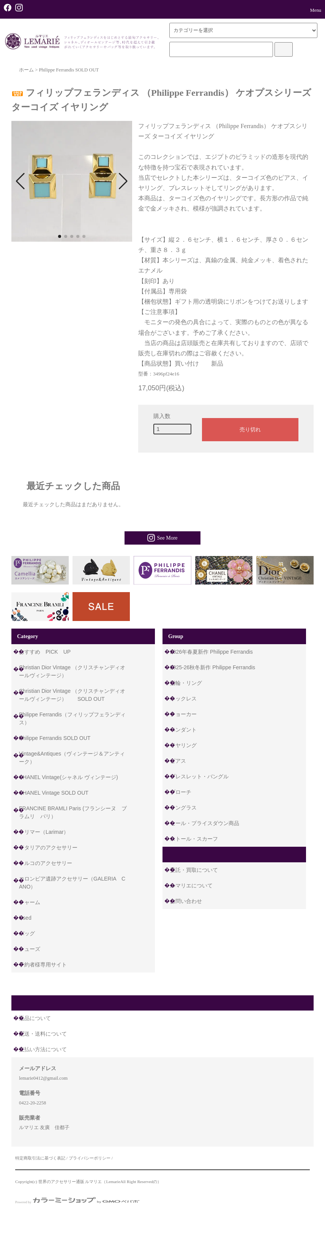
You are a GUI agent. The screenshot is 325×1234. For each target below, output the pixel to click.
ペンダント (183, 730)
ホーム (26, 70)
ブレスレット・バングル (199, 776)
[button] (20, 181)
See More (162, 538)
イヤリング (183, 745)
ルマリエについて (191, 885)
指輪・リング (186, 683)
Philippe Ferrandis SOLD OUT (69, 70)
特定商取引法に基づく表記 (40, 1158)
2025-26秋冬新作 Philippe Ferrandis (212, 667)
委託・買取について (194, 870)
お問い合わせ (186, 901)
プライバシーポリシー (89, 1158)
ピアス (178, 761)
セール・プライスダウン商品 (204, 823)
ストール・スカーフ (194, 839)
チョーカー (183, 714)
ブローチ (180, 792)
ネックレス (183, 698)
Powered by (77, 1202)
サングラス (183, 808)
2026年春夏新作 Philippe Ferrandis (211, 652)
